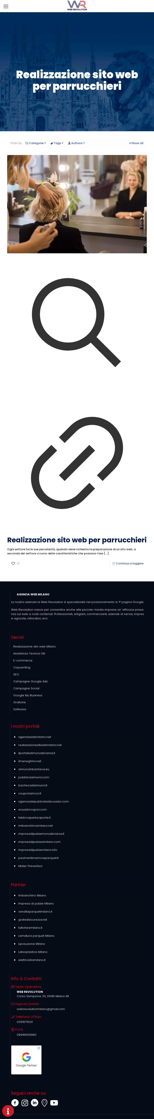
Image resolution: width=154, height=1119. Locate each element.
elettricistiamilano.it (32, 960)
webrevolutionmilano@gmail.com (41, 1009)
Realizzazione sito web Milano (34, 646)
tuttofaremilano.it (30, 928)
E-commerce (22, 660)
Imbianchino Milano (32, 895)
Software (19, 709)
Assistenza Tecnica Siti (29, 653)
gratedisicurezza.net (32, 920)
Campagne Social (26, 688)
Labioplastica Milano (32, 952)
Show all (136, 143)
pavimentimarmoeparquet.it (38, 858)
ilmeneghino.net (29, 761)
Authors (76, 143)
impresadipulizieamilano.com (39, 842)
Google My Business (27, 695)
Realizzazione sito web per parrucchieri (77, 540)
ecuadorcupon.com (32, 809)
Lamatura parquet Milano (36, 936)
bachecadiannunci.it (32, 785)
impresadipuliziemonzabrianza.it (41, 834)
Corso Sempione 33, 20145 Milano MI (43, 996)
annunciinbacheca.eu (33, 769)
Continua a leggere (130, 563)
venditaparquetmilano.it (35, 912)
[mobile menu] (6, 6)
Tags (57, 143)
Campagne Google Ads (30, 681)
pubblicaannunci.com (33, 777)
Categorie (35, 143)
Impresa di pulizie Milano (36, 903)
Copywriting (21, 667)
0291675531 (25, 1022)
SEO (16, 674)
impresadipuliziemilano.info (37, 850)
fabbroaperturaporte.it (34, 818)
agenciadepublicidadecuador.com (43, 801)
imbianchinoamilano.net (35, 826)
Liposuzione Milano (31, 944)
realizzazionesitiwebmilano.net (40, 745)
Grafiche (19, 702)
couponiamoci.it (29, 793)
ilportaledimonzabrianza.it (36, 753)
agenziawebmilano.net (34, 737)
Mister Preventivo (30, 866)
